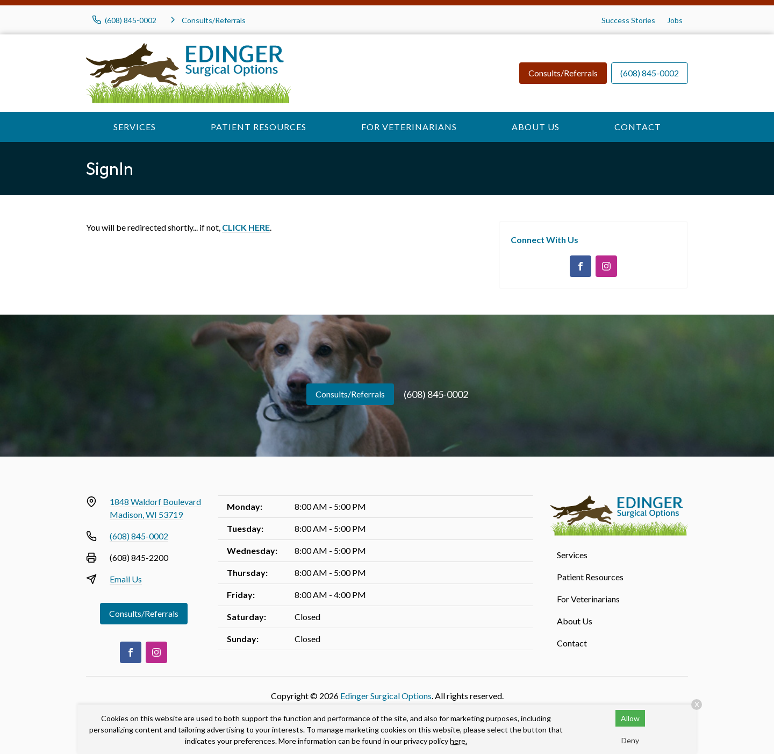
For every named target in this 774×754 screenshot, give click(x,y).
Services (134, 127)
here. (458, 740)
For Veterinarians (409, 127)
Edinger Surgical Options (386, 696)
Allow (630, 718)
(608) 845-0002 (649, 73)
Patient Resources (258, 127)
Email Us (126, 579)
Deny (630, 740)
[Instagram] (606, 266)
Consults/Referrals (563, 73)
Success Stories (628, 20)
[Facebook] (580, 266)
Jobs (675, 20)
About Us (536, 127)
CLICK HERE (246, 227)
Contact (637, 127)
